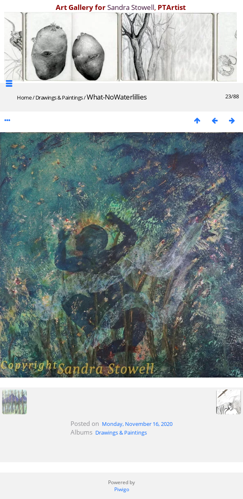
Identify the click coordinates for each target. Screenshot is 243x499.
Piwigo (121, 489)
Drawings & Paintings (59, 97)
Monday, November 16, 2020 (137, 424)
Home (24, 97)
